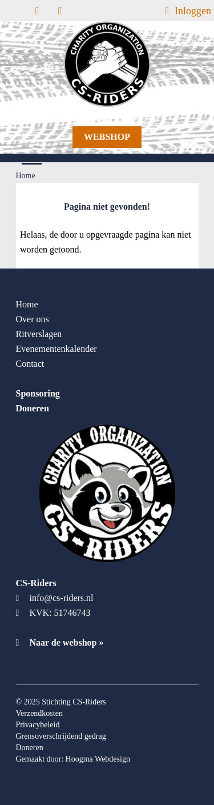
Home (27, 304)
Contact (30, 364)
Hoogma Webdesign (98, 759)
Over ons (32, 319)
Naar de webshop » (60, 642)
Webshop (107, 137)
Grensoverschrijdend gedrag (61, 736)
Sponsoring (38, 393)
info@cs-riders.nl (62, 598)
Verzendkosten (39, 713)
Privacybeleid (38, 724)
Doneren (32, 408)
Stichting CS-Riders (74, 702)
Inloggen (188, 11)
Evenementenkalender (56, 349)
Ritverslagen (39, 334)
